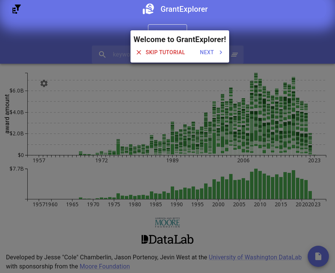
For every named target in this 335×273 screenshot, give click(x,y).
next (211, 53)
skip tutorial (161, 53)
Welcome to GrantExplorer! (180, 39)
